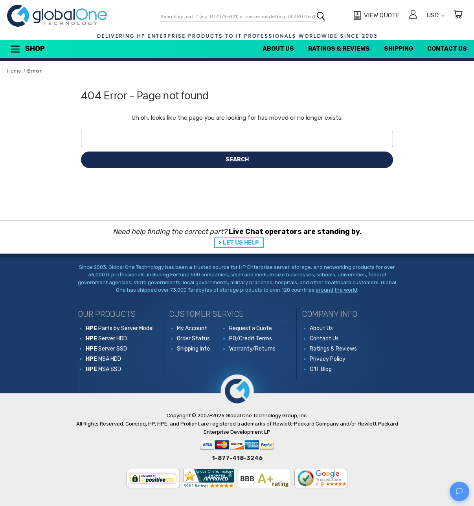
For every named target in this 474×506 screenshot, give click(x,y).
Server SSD (106, 348)
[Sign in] (413, 15)
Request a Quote (250, 328)
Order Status (193, 338)
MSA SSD (103, 369)
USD (435, 15)
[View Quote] (375, 15)
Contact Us (447, 48)
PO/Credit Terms (250, 338)
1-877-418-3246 (237, 458)
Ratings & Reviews (339, 48)
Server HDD (106, 338)
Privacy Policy (327, 359)
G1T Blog (321, 369)
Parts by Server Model (120, 328)
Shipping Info (193, 348)
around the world (336, 290)
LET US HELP (241, 242)
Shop (27, 49)
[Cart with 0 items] (458, 15)
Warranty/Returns (252, 348)
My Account (192, 328)
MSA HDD (103, 359)
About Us (278, 48)
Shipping (398, 48)
